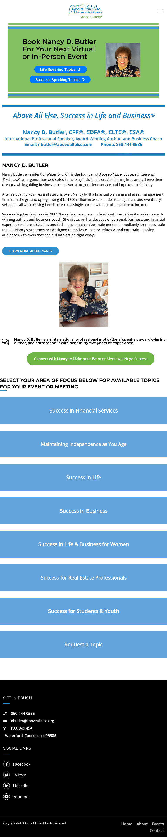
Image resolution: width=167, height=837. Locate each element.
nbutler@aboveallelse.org (32, 720)
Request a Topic (83, 644)
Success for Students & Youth (83, 611)
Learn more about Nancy (30, 251)
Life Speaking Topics (60, 69)
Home (126, 824)
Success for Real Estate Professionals (84, 577)
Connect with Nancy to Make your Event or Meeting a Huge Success (90, 358)
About (142, 824)
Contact (157, 830)
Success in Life (83, 477)
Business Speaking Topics (60, 79)
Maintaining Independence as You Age (83, 444)
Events (158, 824)
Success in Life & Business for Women (83, 544)
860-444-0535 (23, 713)
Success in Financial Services (83, 410)
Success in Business (83, 510)
